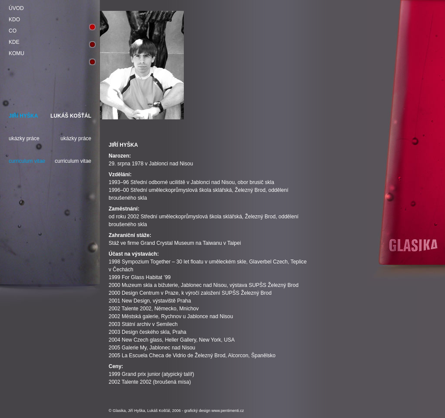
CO (13, 31)
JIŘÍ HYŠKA (23, 116)
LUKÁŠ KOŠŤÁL (70, 116)
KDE (14, 42)
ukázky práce (24, 138)
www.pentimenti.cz (228, 410)
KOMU (16, 53)
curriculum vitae (27, 161)
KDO (14, 19)
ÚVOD (16, 8)
